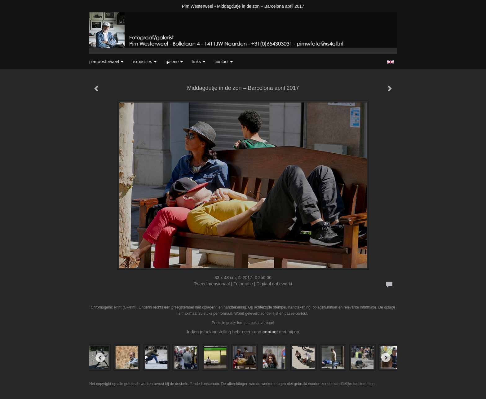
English (390, 62)
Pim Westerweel (197, 6)
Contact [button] (223, 61)
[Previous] (100, 357)
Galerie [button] (174, 61)
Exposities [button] (144, 61)
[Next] (386, 357)
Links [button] (198, 61)
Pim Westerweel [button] (106, 61)
